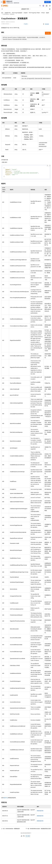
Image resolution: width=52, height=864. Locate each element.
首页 (2, 12)
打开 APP (48, 2)
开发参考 (25, 12)
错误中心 (5, 798)
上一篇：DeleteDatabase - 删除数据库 (10, 829)
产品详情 (26, 24)
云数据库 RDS (8, 12)
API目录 (43, 12)
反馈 (27, 836)
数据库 (47, 12)
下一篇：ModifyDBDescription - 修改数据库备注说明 (38, 829)
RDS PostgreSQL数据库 (17, 12)
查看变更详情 (40, 811)
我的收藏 (47, 24)
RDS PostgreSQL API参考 (34, 12)
